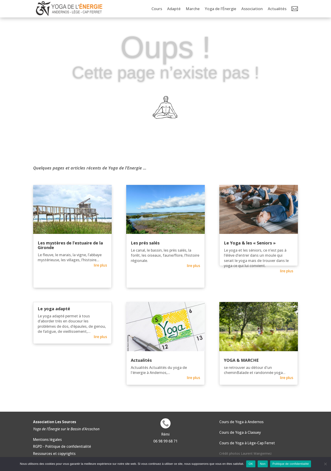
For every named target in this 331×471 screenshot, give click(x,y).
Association (252, 8)
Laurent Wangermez (256, 453)
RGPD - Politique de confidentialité (62, 446)
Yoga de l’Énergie (220, 8)
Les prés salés (145, 243)
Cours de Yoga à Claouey (240, 432)
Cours (156, 8)
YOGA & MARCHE (241, 360)
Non (263, 463)
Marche (193, 8)
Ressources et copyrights (54, 453)
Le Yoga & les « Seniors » (250, 243)
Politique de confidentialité (290, 463)
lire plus (100, 265)
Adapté (174, 8)
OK (250, 463)
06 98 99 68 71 (165, 441)
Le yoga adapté (54, 308)
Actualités (277, 8)
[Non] (325, 464)
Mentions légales (47, 439)
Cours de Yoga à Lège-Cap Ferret (247, 443)
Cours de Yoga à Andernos (241, 421)
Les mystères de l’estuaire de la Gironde (70, 245)
